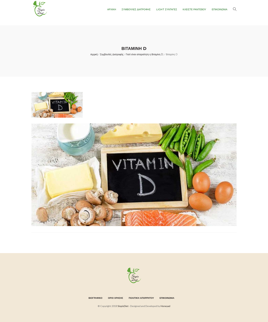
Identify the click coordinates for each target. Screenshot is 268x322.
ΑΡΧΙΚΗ (111, 9)
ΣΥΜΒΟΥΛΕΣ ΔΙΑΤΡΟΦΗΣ (136, 9)
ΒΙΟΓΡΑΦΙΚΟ (95, 298)
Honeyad (165, 306)
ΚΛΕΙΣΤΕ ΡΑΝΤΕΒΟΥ (194, 9)
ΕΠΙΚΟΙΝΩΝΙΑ (219, 9)
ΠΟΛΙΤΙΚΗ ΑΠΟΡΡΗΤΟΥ (141, 298)
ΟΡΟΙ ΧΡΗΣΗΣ (115, 298)
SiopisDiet (123, 306)
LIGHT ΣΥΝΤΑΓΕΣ (166, 9)
